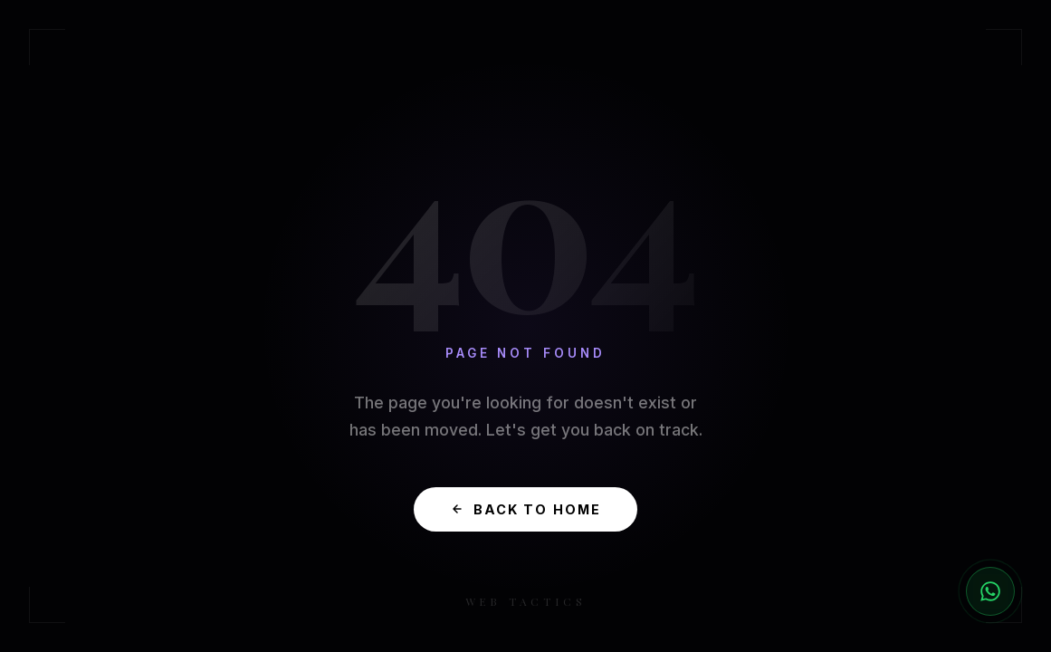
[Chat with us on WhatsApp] (990, 591)
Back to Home (526, 509)
